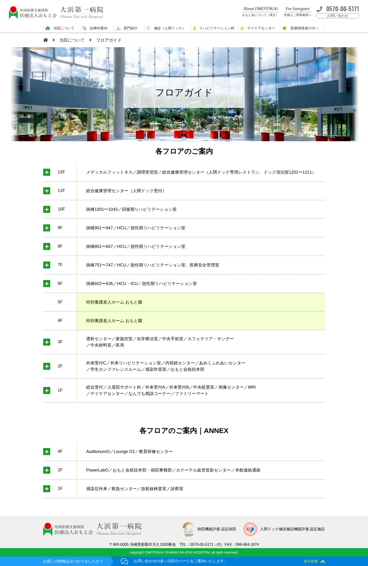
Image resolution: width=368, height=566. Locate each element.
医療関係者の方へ (305, 28)
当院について (63, 28)
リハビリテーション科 (216, 28)
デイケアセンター (261, 28)
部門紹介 (131, 28)
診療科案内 (98, 28)
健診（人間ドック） (170, 28)
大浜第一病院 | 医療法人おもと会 (58, 12)
